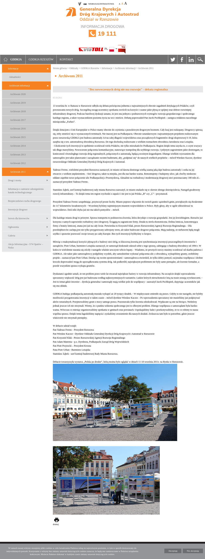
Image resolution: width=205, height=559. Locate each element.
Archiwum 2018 (18, 111)
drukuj (56, 524)
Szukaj (200, 59)
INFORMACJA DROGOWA (102, 33)
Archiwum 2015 (18, 137)
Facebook (181, 59)
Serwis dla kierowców (18, 218)
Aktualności (15, 77)
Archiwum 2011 (18, 171)
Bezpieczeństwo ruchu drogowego (24, 201)
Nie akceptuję (193, 551)
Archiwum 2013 (18, 154)
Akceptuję (172, 551)
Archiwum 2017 (18, 120)
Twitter (172, 59)
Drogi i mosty (14, 180)
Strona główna (60, 68)
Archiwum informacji (19, 85)
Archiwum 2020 (18, 94)
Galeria (11, 235)
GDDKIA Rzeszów (41, 59)
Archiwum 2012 (18, 163)
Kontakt (66, 59)
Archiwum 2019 (18, 102)
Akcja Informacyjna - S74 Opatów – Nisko (25, 246)
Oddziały (73, 68)
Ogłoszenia (13, 227)
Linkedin (191, 59)
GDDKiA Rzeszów (90, 68)
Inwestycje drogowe (17, 209)
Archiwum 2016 (18, 128)
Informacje (13, 68)
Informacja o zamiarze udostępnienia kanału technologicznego (26, 191)
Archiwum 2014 (18, 145)
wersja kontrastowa (101, 4)
